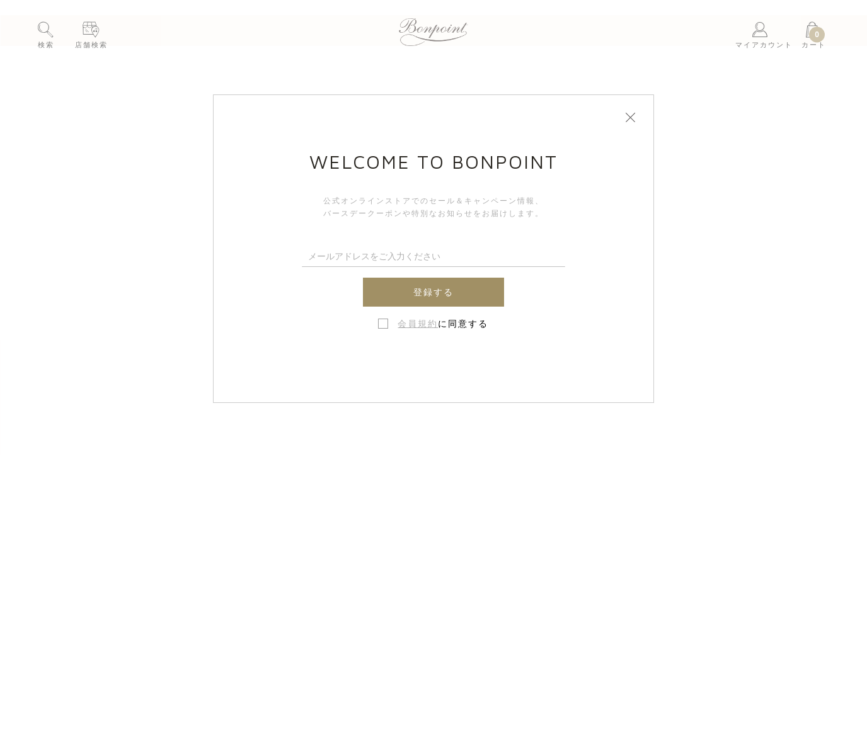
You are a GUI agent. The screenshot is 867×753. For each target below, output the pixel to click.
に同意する (443, 324)
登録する (433, 292)
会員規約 (418, 324)
